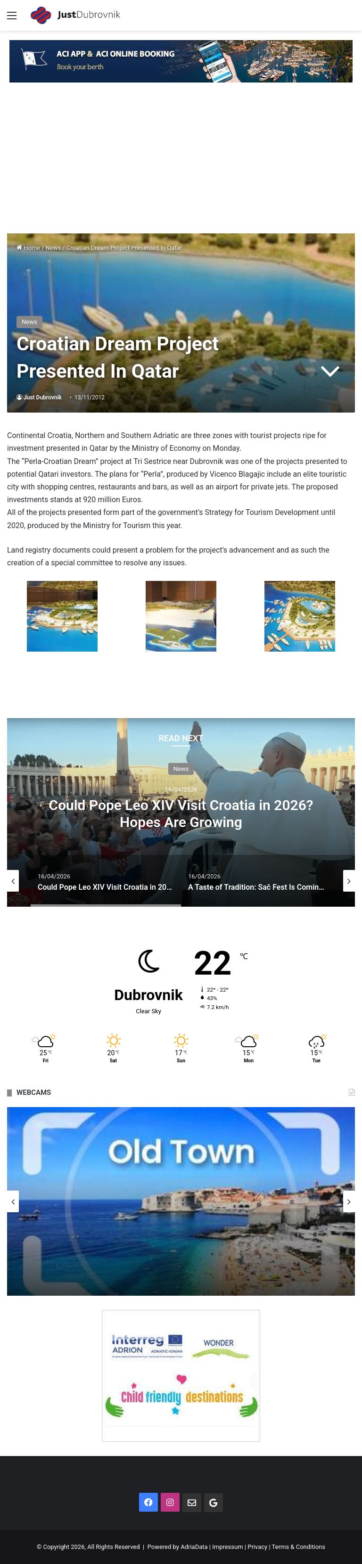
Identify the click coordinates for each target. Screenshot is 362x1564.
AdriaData (194, 1546)
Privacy (257, 1546)
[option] (181, 812)
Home (28, 247)
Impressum (227, 1546)
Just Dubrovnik (43, 397)
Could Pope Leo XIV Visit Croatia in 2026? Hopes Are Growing (181, 813)
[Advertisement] (181, 163)
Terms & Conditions (298, 1546)
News (53, 247)
